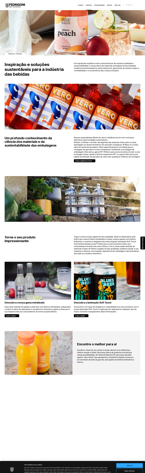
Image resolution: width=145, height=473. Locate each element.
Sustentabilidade (99, 5)
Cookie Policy (94, 463)
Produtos (80, 5)
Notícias (109, 5)
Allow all (129, 454)
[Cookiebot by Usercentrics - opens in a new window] (12, 469)
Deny (129, 465)
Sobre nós (118, 5)
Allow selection (129, 460)
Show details (97, 469)
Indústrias (89, 5)
